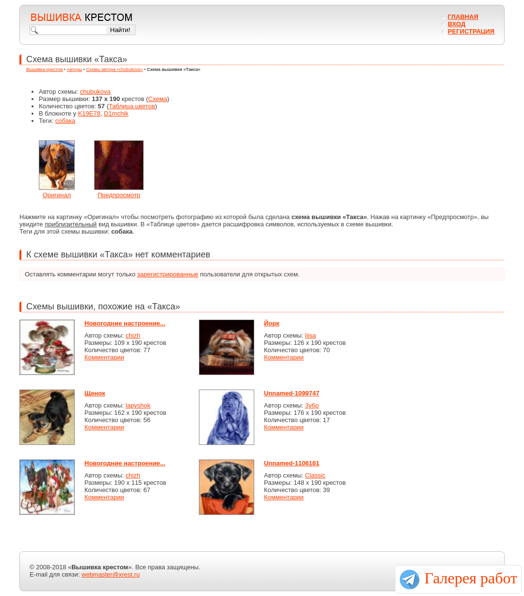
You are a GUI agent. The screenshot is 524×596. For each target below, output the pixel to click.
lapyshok (138, 405)
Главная (463, 16)
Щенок (94, 393)
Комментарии (104, 357)
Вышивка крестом (44, 69)
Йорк (271, 323)
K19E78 (89, 113)
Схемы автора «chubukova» (114, 69)
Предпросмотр (119, 195)
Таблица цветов (132, 106)
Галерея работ (471, 578)
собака (65, 120)
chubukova (95, 91)
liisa (310, 335)
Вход (456, 24)
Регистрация (471, 31)
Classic (315, 475)
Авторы (74, 69)
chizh (133, 335)
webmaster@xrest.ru (111, 574)
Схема (157, 98)
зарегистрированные (167, 274)
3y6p (312, 405)
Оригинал (57, 195)
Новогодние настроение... (124, 323)
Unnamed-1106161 (291, 463)
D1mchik (116, 113)
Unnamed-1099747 (291, 393)
